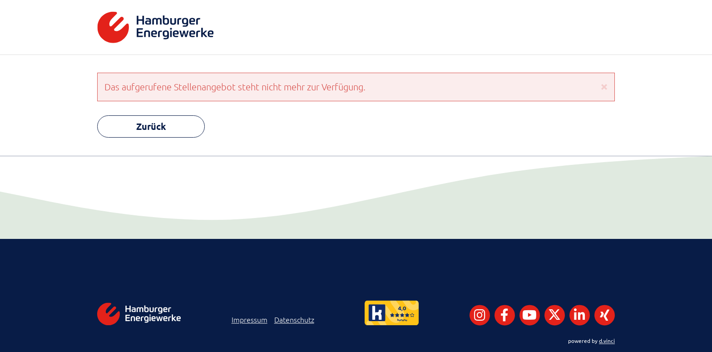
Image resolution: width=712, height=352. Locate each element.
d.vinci (607, 340)
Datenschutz (294, 320)
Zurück (151, 126)
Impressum (249, 320)
